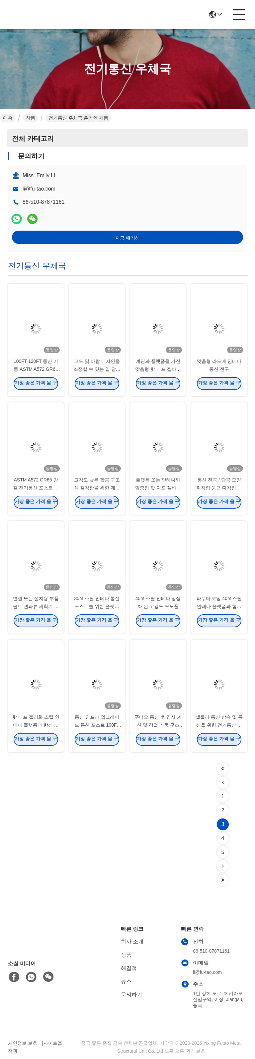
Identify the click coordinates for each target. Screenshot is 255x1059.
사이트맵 (52, 1043)
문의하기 (131, 994)
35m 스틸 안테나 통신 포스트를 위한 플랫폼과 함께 (97, 608)
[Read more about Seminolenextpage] (223, 769)
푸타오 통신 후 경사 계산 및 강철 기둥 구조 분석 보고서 (158, 727)
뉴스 (126, 981)
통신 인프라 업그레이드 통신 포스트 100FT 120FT (97, 727)
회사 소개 (132, 941)
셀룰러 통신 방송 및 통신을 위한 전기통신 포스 (219, 727)
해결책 (129, 968)
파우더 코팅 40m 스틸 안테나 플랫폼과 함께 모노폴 (219, 608)
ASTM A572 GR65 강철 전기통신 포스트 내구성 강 (36, 489)
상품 (30, 118)
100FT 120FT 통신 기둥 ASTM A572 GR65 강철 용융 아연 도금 (36, 371)
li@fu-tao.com (39, 189)
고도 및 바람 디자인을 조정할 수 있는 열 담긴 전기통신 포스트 (97, 371)
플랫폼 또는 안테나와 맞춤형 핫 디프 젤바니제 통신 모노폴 (158, 489)
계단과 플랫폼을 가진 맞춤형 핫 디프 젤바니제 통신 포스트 (158, 371)
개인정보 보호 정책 (22, 1047)
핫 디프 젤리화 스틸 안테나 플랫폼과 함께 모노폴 (35, 727)
